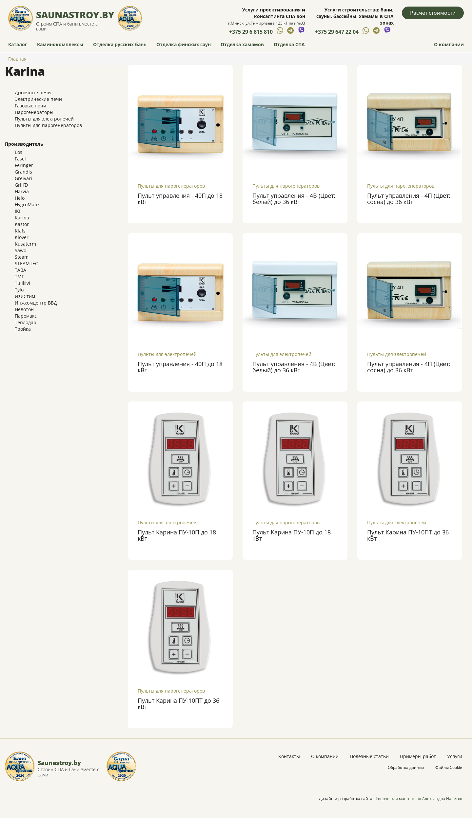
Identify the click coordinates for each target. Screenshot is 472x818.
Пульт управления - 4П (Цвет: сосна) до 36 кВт (408, 199)
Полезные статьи (369, 756)
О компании (449, 44)
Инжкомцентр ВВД (36, 303)
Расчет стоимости (433, 12)
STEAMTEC (26, 263)
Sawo (20, 250)
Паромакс (26, 316)
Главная (17, 59)
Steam (22, 257)
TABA (20, 270)
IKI (17, 211)
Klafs (20, 231)
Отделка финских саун (183, 44)
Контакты (289, 756)
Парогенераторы (34, 112)
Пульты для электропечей (44, 119)
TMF (19, 276)
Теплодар (25, 322)
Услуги (454, 756)
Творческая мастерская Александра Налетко (419, 798)
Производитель (24, 144)
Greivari (23, 178)
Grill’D (21, 185)
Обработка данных (406, 767)
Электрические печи (38, 99)
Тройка (23, 329)
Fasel (20, 159)
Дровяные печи (33, 92)
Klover (22, 237)
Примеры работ (418, 756)
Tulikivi (22, 283)
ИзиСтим (25, 296)
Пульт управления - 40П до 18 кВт (180, 199)
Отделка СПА (289, 44)
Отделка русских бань (120, 44)
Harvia (22, 191)
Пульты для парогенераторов (48, 125)
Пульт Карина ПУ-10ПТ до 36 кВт (408, 535)
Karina (22, 217)
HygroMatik (27, 204)
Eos (18, 152)
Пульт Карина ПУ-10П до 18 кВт (177, 535)
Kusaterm (25, 244)
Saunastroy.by (75, 15)
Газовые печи (30, 105)
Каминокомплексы (60, 44)
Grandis (23, 172)
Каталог (17, 44)
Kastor (22, 224)
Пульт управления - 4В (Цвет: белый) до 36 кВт (293, 199)
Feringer (24, 165)
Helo (20, 198)
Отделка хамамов (242, 44)
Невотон (24, 309)
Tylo (19, 290)
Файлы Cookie (448, 767)
